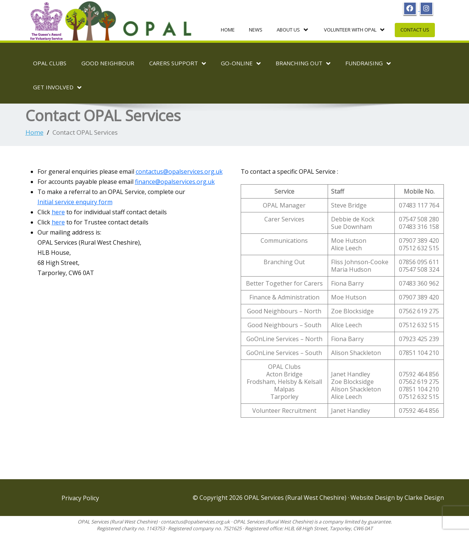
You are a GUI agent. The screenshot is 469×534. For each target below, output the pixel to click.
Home (228, 29)
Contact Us (414, 29)
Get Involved (57, 87)
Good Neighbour (107, 63)
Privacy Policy (80, 498)
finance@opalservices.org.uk (175, 181)
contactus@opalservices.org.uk (179, 171)
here (58, 212)
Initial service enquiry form (74, 202)
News (255, 29)
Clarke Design (424, 497)
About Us (292, 29)
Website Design (373, 497)
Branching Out (303, 63)
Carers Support (177, 63)
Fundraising (368, 63)
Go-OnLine (241, 63)
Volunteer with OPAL (354, 29)
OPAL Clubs (49, 63)
